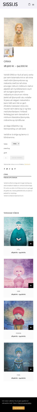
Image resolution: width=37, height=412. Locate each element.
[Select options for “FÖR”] (30, 369)
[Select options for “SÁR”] (30, 285)
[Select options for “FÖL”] (30, 243)
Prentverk (27, 164)
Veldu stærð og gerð (7, 148)
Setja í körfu (17, 157)
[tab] (18, 174)
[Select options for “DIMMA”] (30, 327)
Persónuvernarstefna (24, 403)
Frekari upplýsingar (10, 177)
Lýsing (6, 174)
